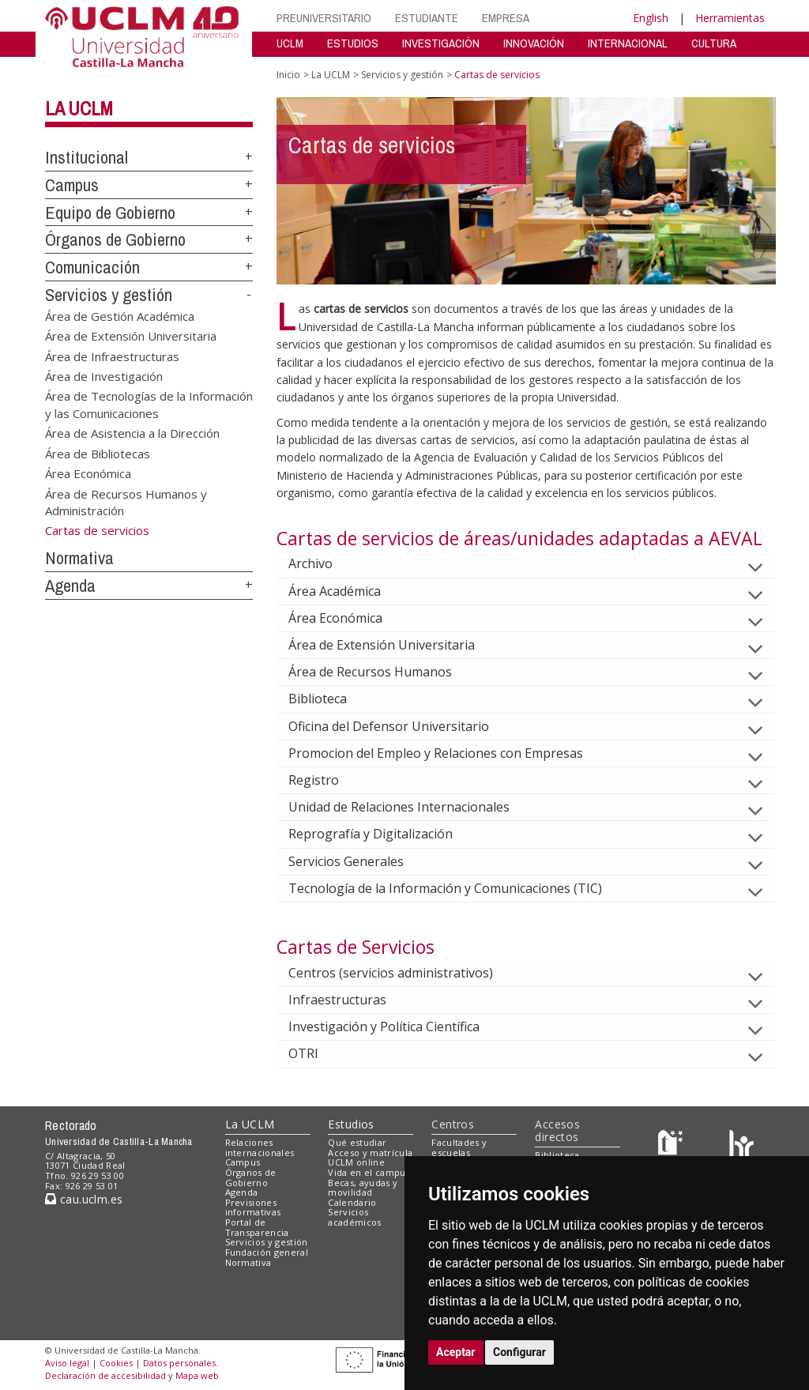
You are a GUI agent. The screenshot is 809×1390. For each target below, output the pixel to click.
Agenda (70, 585)
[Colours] (741, 1145)
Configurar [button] (519, 1352)
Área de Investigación (104, 375)
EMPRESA (505, 17)
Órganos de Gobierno (115, 239)
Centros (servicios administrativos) (403, 972)
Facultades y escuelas (459, 1147)
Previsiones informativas (253, 1207)
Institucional (86, 157)
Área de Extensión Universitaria (130, 336)
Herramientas (730, 17)
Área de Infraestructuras (112, 356)
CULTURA (713, 43)
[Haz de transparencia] (672, 1145)
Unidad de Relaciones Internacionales (411, 807)
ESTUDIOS (352, 43)
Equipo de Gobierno (110, 212)
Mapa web (197, 1375)
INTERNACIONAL (628, 43)
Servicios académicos (354, 1217)
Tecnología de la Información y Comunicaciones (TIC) (457, 888)
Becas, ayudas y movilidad (362, 1188)
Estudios (351, 1124)
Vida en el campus (369, 1172)
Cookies (116, 1363)
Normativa (79, 558)
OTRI (316, 1053)
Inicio (288, 74)
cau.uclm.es (83, 1199)
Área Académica (347, 591)
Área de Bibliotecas (97, 453)
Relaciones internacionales (260, 1147)
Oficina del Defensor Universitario (401, 726)
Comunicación (92, 267)
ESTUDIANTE (426, 17)
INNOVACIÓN (533, 43)
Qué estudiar (357, 1142)
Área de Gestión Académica (119, 315)
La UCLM (79, 108)
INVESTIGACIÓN (441, 43)
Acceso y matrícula (370, 1152)
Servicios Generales (358, 861)
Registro (326, 780)
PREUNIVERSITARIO (324, 17)
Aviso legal (67, 1363)
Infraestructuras (350, 999)
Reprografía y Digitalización (383, 833)
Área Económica (88, 473)
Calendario (352, 1202)
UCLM (290, 43)
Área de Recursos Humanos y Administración (126, 501)
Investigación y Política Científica (396, 1026)
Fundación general (267, 1252)
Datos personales (179, 1363)
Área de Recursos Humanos (382, 671)
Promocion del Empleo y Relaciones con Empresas (448, 753)
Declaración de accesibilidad (105, 1375)
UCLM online (356, 1162)
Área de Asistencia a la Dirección (132, 433)
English (650, 17)
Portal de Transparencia (257, 1227)
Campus (72, 185)
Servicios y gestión (108, 295)
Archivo (323, 563)
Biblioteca (330, 698)
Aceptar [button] (456, 1352)
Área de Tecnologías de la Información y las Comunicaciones (149, 404)
